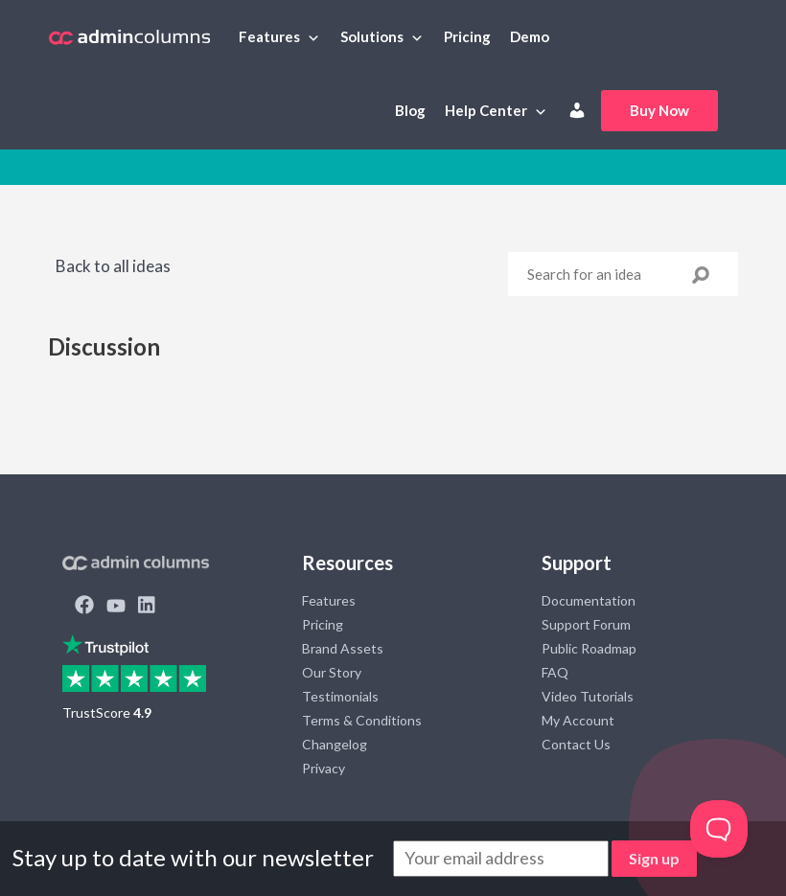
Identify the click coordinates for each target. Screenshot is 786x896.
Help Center (486, 110)
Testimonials (340, 696)
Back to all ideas (112, 266)
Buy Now (659, 110)
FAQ (555, 672)
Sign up (654, 858)
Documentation (589, 600)
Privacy (323, 768)
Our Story (331, 672)
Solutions (372, 36)
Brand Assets (342, 648)
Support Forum (586, 624)
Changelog (334, 744)
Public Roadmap (589, 648)
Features (269, 36)
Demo (529, 36)
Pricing (467, 36)
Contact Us (576, 744)
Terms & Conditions (362, 720)
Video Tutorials (588, 696)
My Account (578, 720)
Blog (410, 110)
